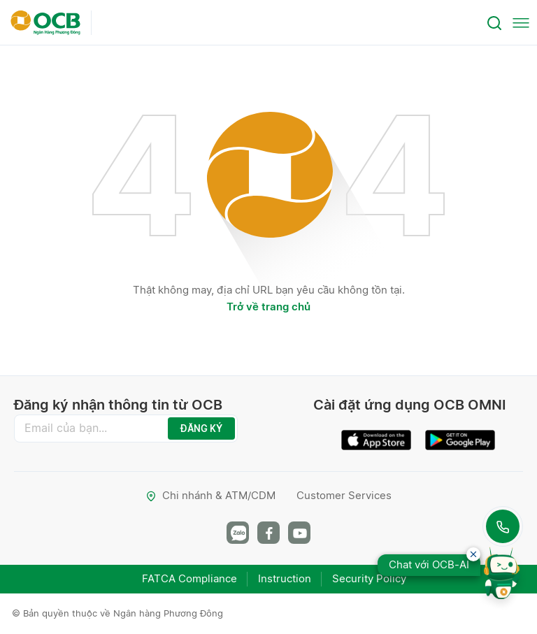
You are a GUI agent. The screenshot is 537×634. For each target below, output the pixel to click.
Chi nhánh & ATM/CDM (210, 495)
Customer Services (344, 495)
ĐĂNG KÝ (201, 428)
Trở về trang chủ (268, 306)
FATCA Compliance (189, 578)
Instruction (284, 578)
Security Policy (369, 578)
